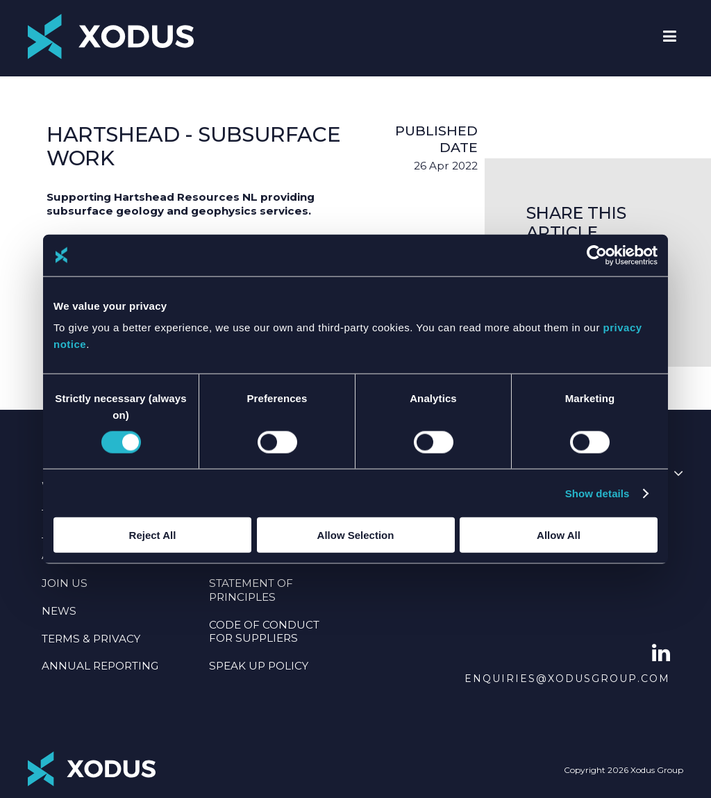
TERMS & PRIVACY (91, 638)
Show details (597, 493)
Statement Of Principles (251, 590)
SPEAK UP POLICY (258, 665)
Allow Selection (355, 535)
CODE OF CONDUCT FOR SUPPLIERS (264, 631)
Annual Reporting (100, 665)
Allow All (558, 535)
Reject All (152, 535)
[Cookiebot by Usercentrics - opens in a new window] (597, 254)
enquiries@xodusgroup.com (567, 678)
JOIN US (64, 583)
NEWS (59, 610)
